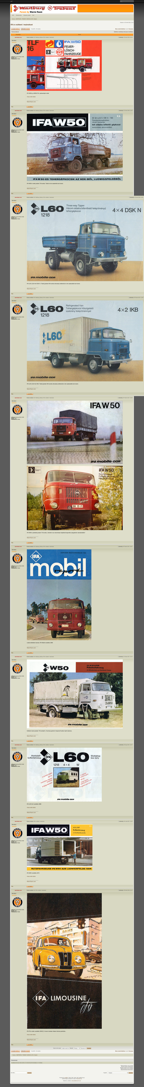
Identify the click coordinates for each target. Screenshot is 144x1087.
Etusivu (13, 19)
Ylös (12, 106)
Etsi (33, 15)
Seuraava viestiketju (128, 31)
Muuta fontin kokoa (11, 1)
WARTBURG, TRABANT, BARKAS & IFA (24, 19)
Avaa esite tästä (31, 96)
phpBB (66, 1077)
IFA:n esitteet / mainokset (22, 25)
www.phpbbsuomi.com (76, 1080)
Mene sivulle (118, 28)
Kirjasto (35, 19)
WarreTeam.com (31, 101)
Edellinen (123, 28)
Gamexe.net (79, 1078)
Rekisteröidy (19, 15)
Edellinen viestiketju (118, 31)
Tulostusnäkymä (15, 31)
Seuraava (131, 28)
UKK (13, 15)
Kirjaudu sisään (27, 15)
